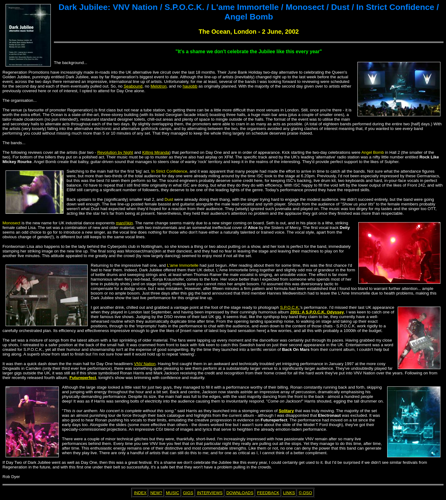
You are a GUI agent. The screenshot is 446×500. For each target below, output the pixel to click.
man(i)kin (124, 223)
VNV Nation (145, 363)
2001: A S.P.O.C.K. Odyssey (317, 312)
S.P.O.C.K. (290, 307)
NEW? (156, 492)
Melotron (159, 86)
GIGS (188, 492)
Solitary (286, 410)
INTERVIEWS (210, 492)
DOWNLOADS (239, 492)
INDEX (140, 492)
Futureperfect (82, 377)
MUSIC (172, 492)
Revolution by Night (115, 152)
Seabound (133, 86)
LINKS (289, 492)
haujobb (190, 86)
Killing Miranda (155, 152)
